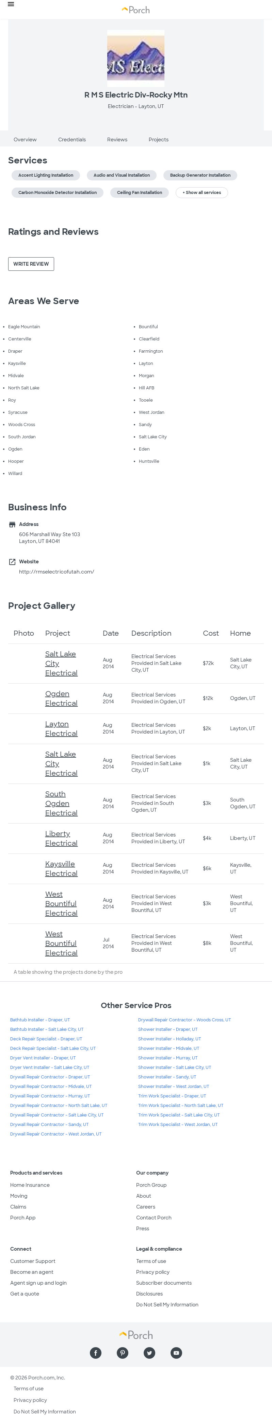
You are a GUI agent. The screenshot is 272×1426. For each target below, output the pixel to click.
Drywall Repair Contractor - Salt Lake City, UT (57, 1115)
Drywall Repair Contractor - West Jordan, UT (56, 1134)
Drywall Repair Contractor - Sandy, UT (49, 1124)
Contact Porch (154, 1218)
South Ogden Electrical (61, 803)
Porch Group (151, 1185)
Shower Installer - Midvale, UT (168, 1048)
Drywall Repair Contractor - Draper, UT (50, 1077)
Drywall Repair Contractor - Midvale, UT (51, 1086)
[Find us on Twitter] (149, 1353)
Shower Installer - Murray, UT (168, 1058)
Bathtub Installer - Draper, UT (40, 1020)
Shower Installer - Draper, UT (168, 1029)
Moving (19, 1196)
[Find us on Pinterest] (122, 1353)
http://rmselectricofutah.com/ (56, 572)
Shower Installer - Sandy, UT (167, 1077)
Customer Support (32, 1261)
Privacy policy (153, 1272)
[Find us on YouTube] (176, 1353)
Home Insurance (30, 1185)
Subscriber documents (164, 1283)
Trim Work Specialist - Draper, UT (172, 1096)
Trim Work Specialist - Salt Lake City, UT (179, 1115)
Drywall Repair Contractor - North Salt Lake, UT (59, 1105)
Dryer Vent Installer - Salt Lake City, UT (50, 1067)
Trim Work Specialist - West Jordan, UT (178, 1124)
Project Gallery (42, 606)
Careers (145, 1207)
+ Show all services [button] (202, 192)
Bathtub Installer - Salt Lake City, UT (47, 1029)
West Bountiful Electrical (61, 904)
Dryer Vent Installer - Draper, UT (43, 1058)
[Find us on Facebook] (95, 1353)
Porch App (23, 1218)
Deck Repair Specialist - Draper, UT (46, 1039)
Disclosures (149, 1294)
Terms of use (151, 1261)
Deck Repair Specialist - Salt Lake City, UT (53, 1048)
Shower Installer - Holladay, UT (169, 1039)
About (143, 1196)
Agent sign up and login (38, 1283)
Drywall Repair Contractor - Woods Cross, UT (184, 1020)
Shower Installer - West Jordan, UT (173, 1086)
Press (142, 1229)
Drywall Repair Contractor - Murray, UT (50, 1096)
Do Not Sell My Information (167, 1305)
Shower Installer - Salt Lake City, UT (174, 1067)
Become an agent (31, 1272)
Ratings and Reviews (53, 231)
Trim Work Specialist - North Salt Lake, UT (181, 1105)
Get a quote (24, 1294)
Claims (18, 1207)
